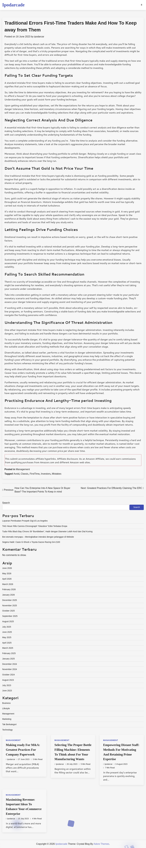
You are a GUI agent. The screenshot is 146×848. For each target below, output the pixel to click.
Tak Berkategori (9, 724)
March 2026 (7, 584)
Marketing (6, 719)
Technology (7, 730)
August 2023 (8, 680)
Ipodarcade (13, 4)
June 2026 (7, 568)
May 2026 (6, 573)
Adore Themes (101, 844)
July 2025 (6, 627)
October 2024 (8, 674)
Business (6, 703)
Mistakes (56, 473)
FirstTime (35, 473)
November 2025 (9, 605)
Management (23, 469)
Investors (46, 473)
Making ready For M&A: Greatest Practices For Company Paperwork (23, 749)
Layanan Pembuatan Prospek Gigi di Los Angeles (25, 521)
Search (6, 503)
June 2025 (7, 632)
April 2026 (6, 579)
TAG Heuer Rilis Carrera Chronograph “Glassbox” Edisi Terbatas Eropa (34, 526)
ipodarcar (39, 36)
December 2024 (9, 664)
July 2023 (6, 685)
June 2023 (7, 690)
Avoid (16, 473)
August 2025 (8, 621)
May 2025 (6, 637)
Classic (24, 473)
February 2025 (9, 653)
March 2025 (7, 648)
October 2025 (8, 611)
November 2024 (9, 669)
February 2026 (9, 589)
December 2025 (9, 600)
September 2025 (9, 616)
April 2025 (6, 643)
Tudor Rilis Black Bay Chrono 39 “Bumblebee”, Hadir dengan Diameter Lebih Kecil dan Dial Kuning (47, 531)
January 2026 (8, 595)
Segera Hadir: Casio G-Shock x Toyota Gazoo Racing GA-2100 (31, 542)
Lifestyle (6, 708)
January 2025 (8, 658)
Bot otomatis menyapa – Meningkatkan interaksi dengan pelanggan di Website (38, 537)
